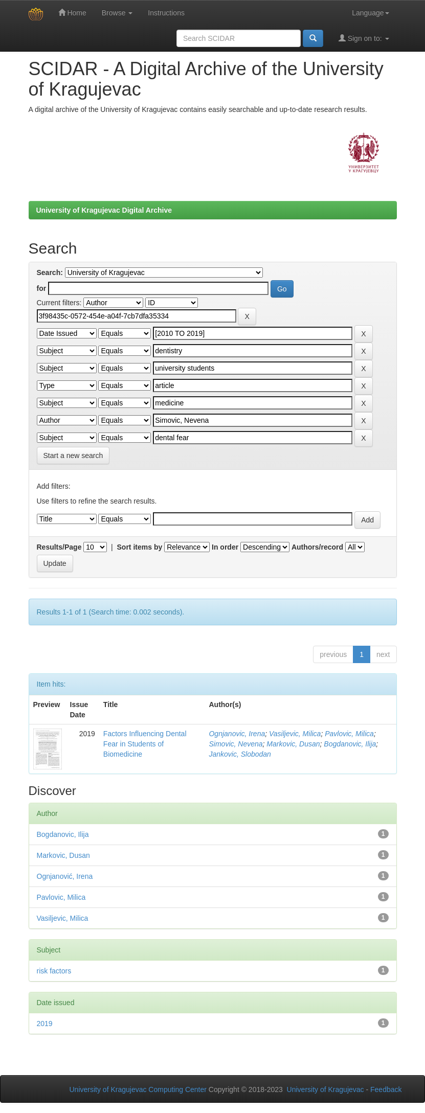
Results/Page (59, 547)
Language (370, 13)
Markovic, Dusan (293, 744)
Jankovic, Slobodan (240, 754)
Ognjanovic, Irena (237, 734)
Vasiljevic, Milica (295, 734)
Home (72, 12)
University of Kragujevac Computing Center (138, 1089)
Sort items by (140, 547)
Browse (117, 13)
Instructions (166, 13)
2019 (45, 1023)
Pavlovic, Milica (349, 734)
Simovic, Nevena (235, 744)
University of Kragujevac (325, 1089)
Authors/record (317, 547)
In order (225, 547)
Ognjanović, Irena (65, 876)
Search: (50, 272)
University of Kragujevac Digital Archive (104, 210)
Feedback (385, 1089)
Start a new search (73, 455)
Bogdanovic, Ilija (350, 744)
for (42, 288)
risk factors (54, 971)
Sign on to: (364, 38)
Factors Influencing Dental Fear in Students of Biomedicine (145, 744)
